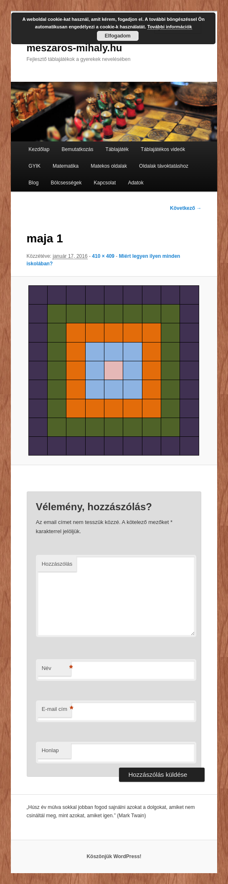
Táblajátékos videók (163, 149)
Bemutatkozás (77, 149)
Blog (33, 183)
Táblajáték (117, 149)
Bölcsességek (66, 183)
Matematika (66, 166)
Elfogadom (118, 36)
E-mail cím (56, 709)
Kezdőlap (38, 149)
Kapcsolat (105, 183)
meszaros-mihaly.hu (74, 47)
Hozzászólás (57, 564)
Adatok (135, 183)
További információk (169, 26)
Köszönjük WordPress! (113, 856)
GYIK (34, 166)
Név (56, 668)
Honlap (50, 750)
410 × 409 (103, 256)
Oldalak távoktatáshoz (163, 166)
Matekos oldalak (109, 166)
